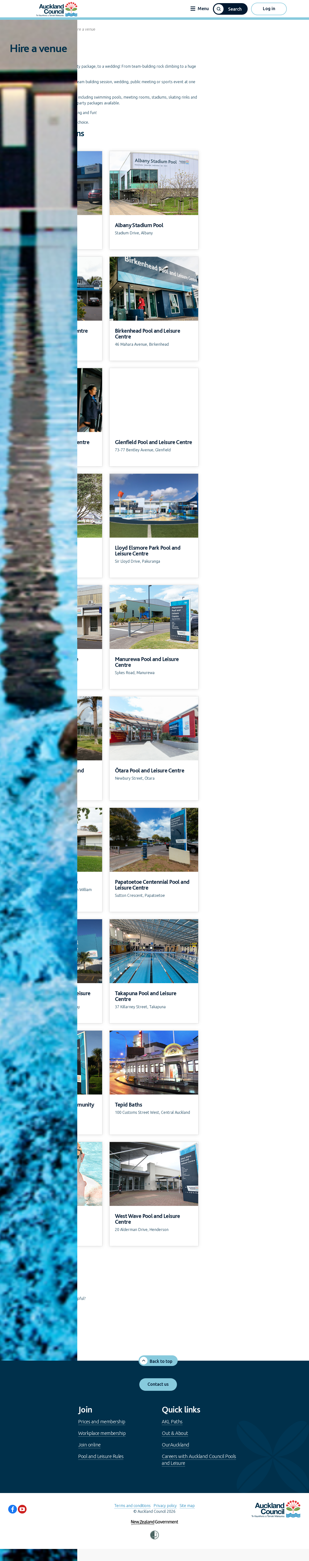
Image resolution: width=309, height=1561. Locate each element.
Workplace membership (102, 1433)
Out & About (175, 1433)
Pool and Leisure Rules (100, 1456)
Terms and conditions (132, 1505)
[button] (230, 9)
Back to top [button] (161, 1361)
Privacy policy (165, 1505)
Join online (89, 1444)
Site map (187, 1505)
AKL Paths (172, 1421)
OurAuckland (175, 1444)
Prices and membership (101, 1421)
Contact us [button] (158, 1384)
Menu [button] (199, 8)
